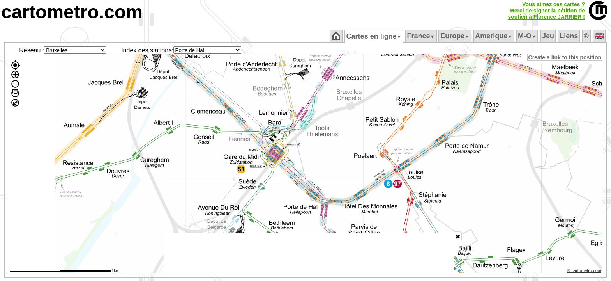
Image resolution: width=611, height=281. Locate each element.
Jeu (548, 36)
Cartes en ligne (374, 36)
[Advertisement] (309, 253)
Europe (455, 36)
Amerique (494, 36)
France (421, 36)
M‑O (528, 36)
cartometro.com (72, 12)
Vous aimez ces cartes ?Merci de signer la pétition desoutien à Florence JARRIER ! (546, 10)
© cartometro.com (585, 271)
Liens (569, 36)
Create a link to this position (565, 57)
